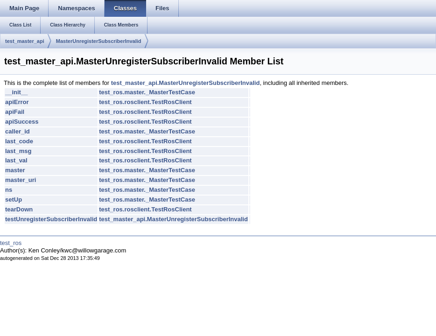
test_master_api (24, 41)
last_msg (18, 150)
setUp (13, 199)
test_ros (10, 242)
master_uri (20, 179)
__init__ (16, 92)
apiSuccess (22, 121)
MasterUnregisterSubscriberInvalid (98, 41)
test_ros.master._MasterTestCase (147, 92)
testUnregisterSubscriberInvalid (51, 219)
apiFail (14, 111)
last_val (16, 160)
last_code (19, 141)
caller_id (17, 131)
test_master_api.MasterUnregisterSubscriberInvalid (185, 82)
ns (8, 189)
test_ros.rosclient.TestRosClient (145, 101)
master (15, 170)
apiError (17, 101)
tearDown (19, 209)
